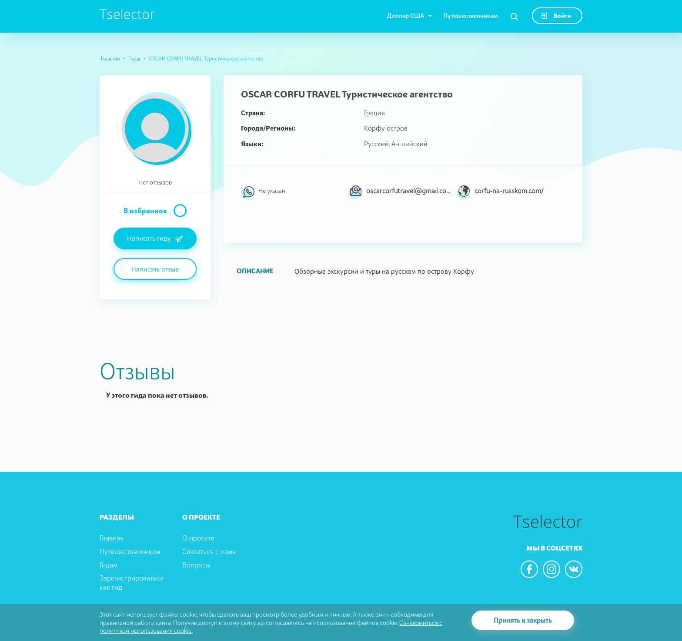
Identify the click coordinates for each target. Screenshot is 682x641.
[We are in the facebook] (529, 569)
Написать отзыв (155, 269)
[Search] (514, 17)
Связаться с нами (209, 551)
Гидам (109, 564)
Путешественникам (470, 15)
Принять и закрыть (523, 620)
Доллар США (405, 15)
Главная (110, 58)
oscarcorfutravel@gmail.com (408, 191)
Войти (556, 15)
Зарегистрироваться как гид (132, 582)
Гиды (134, 58)
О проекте (198, 538)
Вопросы (196, 564)
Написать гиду (155, 239)
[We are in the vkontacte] (573, 569)
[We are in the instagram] (551, 569)
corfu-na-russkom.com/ (509, 191)
